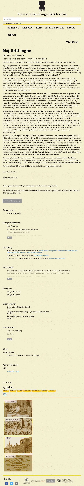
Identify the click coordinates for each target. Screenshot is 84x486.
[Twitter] (11, 483)
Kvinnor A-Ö (13, 28)
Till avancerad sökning (12, 23)
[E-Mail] (16, 483)
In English (72, 42)
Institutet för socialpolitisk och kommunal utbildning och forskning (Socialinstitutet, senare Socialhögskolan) (42, 252)
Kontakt (12, 35)
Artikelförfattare (54, 28)
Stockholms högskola (41, 255)
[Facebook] (6, 483)
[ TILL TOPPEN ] (7, 382)
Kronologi (27, 28)
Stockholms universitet (57, 258)
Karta (39, 28)
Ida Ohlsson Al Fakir (9, 172)
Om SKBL (71, 28)
